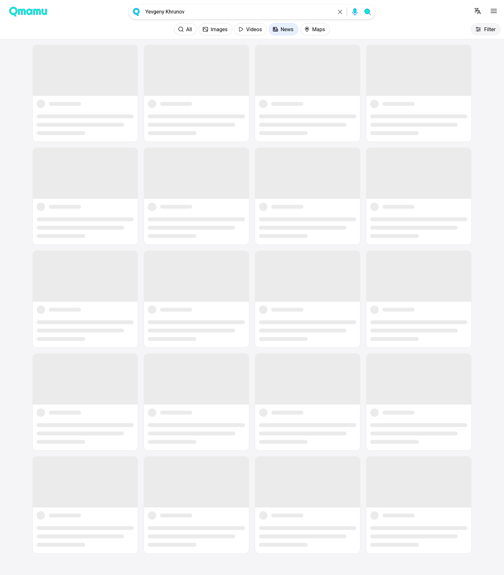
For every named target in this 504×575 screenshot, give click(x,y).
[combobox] (238, 12)
